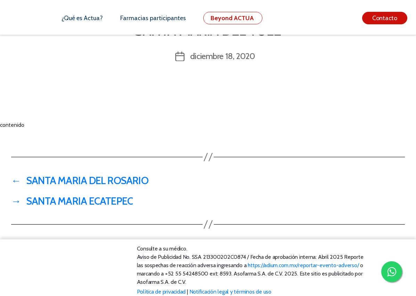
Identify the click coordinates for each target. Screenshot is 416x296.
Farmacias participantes (153, 18)
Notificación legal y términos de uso (230, 291)
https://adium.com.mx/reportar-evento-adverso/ (303, 265)
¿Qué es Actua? (82, 18)
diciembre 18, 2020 (222, 56)
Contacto (384, 18)
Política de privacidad (161, 291)
